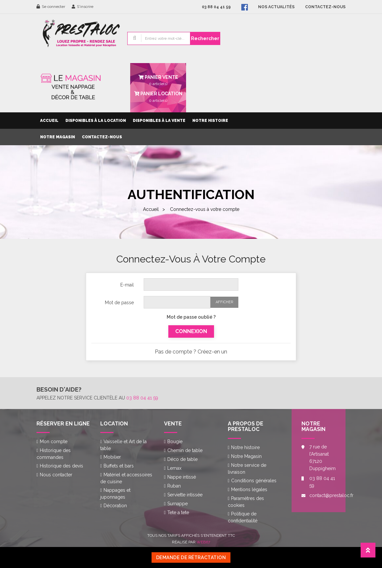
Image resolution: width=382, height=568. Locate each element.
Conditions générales (253, 480)
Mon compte (53, 441)
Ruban (174, 485)
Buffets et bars (119, 465)
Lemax (174, 468)
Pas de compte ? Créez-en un (191, 352)
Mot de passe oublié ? (191, 317)
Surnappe (177, 503)
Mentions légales (249, 489)
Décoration (115, 505)
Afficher (224, 302)
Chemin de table (185, 450)
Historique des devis (61, 465)
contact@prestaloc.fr (322, 495)
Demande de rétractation (191, 557)
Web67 (203, 542)
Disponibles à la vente (159, 120)
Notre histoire (210, 120)
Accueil (49, 120)
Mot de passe (119, 302)
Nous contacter (56, 474)
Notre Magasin (57, 137)
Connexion (191, 331)
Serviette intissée (185, 494)
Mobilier (112, 457)
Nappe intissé (181, 477)
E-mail (127, 284)
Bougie (174, 441)
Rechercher (205, 38)
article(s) (158, 96)
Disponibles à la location (95, 120)
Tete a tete (178, 512)
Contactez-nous (102, 137)
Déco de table (182, 459)
